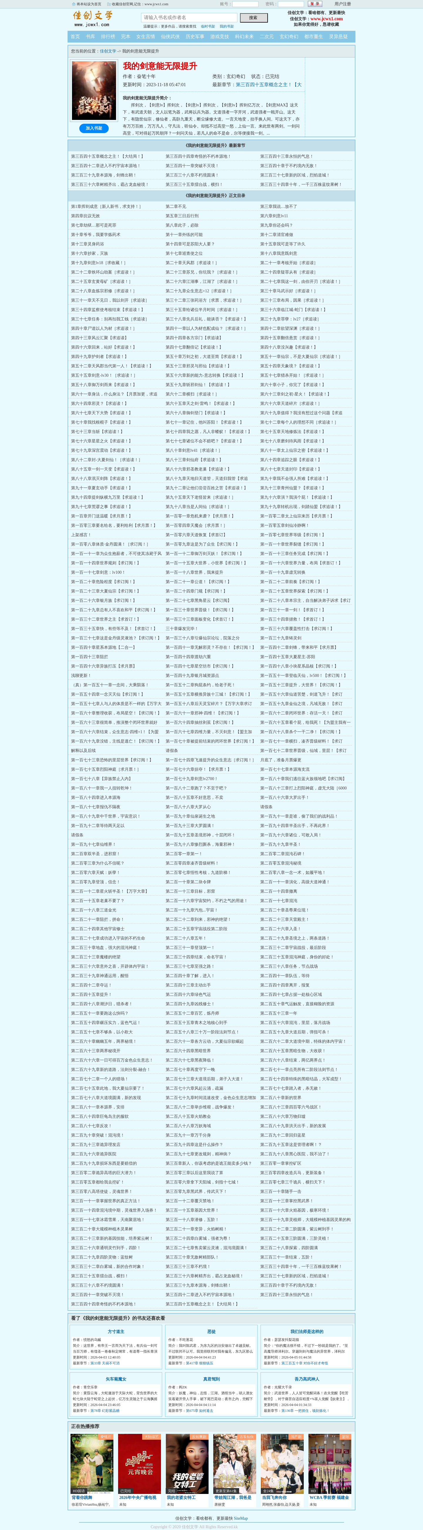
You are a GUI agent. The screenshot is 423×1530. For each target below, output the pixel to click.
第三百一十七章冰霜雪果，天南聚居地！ (108, 1219)
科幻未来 (244, 36)
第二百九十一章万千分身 (188, 1135)
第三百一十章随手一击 (280, 1191)
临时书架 (208, 26)
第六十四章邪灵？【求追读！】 (100, 403)
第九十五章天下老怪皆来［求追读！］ (201, 497)
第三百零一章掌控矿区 (280, 1163)
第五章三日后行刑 (182, 216)
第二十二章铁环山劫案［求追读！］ (104, 272)
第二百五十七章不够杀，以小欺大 (102, 1032)
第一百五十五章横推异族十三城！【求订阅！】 (209, 694)
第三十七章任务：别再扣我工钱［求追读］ (110, 319)
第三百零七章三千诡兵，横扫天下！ (293, 1182)
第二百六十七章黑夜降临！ (190, 1060)
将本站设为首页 (89, 4)
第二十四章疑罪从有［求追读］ (289, 272)
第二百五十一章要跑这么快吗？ (100, 1013)
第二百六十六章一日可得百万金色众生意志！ (112, 1060)
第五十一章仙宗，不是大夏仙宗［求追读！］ (301, 356)
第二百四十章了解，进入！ (190, 976)
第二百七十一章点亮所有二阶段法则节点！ (299, 1069)
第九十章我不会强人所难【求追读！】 (295, 478)
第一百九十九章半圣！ (280, 844)
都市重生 (313, 36)
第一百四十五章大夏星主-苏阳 (287, 657)
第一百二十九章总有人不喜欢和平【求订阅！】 (114, 610)
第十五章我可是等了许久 (283, 244)
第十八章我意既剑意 (278, 253)
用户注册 (343, 4)
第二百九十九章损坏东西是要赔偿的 (104, 1163)
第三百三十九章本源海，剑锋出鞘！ (104, 175)
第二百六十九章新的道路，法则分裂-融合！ (111, 1069)
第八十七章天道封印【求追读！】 (291, 469)
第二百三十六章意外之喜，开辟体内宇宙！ (110, 966)
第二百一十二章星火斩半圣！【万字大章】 (110, 891)
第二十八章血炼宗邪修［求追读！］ (104, 291)
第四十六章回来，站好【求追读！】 (104, 347)
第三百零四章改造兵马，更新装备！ (293, 1173)
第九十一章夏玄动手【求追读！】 (102, 488)
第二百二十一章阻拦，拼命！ (98, 919)
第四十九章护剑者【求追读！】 (100, 356)
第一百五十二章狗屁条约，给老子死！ (201, 685)
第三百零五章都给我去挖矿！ (98, 1182)
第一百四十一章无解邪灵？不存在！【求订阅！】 (211, 647)
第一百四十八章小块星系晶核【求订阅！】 (299, 666)
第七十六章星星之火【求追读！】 (102, 441)
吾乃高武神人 (307, 1379)
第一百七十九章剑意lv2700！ (192, 779)
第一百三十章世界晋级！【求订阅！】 (201, 610)
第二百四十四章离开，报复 (285, 985)
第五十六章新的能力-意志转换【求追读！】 (205, 375)
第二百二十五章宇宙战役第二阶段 (196, 929)
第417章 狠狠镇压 (199, 1363)
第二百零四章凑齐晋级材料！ (192, 863)
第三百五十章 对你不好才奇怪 (304, 1363)
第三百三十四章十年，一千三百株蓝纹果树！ (301, 184)
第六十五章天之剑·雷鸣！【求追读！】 (201, 403)
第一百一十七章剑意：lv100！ (98, 572)
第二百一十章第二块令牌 (188, 882)
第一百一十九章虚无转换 (283, 572)
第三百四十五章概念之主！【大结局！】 (108, 156)
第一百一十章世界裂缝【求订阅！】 (293, 544)
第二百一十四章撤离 (278, 891)
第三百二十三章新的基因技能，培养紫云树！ (112, 1238)
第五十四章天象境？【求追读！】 (291, 366)
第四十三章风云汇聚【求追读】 (100, 338)
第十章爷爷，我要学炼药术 (95, 234)
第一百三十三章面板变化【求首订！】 (201, 619)
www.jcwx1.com (326, 18)
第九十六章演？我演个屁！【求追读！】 (297, 497)
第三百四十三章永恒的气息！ (287, 156)
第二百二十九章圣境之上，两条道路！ (295, 938)
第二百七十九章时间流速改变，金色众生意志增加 (211, 1098)
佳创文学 (100, 19)
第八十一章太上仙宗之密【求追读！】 (295, 450)
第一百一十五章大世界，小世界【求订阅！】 (207, 563)
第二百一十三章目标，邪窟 (190, 891)
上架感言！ (81, 535)
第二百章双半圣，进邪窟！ (95, 854)
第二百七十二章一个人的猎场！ (100, 1079)
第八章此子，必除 (182, 225)
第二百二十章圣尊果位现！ (285, 910)
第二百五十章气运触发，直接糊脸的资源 (297, 1004)
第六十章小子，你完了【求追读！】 (293, 385)
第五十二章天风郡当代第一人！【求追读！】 (112, 366)
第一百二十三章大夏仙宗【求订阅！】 (106, 591)
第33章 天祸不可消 (105, 1363)
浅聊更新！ (81, 675)
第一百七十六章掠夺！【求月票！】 (198, 769)
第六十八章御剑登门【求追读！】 (196, 413)
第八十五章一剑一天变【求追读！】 (104, 469)
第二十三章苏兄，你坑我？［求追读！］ (203, 272)
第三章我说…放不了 (278, 206)
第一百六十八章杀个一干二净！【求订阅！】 (301, 732)
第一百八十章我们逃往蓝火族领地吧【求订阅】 (303, 779)
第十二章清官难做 (276, 234)
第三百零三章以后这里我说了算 (194, 1173)
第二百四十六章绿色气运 (188, 994)
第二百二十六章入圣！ (280, 929)
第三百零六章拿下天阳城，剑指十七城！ (203, 1182)
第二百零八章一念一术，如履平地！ (293, 872)
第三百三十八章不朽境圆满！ (192, 175)
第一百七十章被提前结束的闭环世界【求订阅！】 (211, 741)
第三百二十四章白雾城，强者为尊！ (198, 1238)
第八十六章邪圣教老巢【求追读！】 (198, 469)
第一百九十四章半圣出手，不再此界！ (295, 825)
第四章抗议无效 (85, 216)
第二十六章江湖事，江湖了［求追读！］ (203, 281)
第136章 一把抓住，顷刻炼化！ (305, 1411)
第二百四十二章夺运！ (91, 985)
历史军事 (195, 36)
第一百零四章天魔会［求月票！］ (196, 525)
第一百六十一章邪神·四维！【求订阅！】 (203, 713)
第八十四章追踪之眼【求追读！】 (291, 460)
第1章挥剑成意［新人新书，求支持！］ (107, 206)
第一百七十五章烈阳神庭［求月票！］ (106, 769)
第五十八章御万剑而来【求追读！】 (104, 385)
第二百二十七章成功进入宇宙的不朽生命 (108, 938)
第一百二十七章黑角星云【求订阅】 (198, 600)
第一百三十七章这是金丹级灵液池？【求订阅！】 (116, 638)
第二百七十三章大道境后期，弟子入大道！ (205, 1079)
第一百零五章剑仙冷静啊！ (285, 525)
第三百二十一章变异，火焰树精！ (196, 1229)
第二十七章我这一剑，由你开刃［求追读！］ (301, 281)
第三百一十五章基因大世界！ (192, 1210)
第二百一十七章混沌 (278, 901)
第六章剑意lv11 (274, 216)
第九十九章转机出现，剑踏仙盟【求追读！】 (301, 507)
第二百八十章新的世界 (280, 1098)
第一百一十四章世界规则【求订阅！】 (106, 563)
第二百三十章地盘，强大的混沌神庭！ (106, 947)
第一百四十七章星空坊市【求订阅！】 (201, 666)
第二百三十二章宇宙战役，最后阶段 (293, 947)
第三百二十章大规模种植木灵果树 (102, 1229)
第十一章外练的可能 (184, 234)
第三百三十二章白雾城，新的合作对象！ (108, 1266)
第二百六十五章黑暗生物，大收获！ (293, 1051)
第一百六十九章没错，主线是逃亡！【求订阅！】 (116, 741)
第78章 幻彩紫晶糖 (105, 1411)
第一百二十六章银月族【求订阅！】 (104, 600)
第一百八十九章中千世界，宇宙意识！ (106, 816)
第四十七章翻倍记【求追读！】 (194, 347)
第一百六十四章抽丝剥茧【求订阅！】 (201, 722)
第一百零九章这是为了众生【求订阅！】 (203, 544)
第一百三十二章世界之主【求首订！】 (106, 619)
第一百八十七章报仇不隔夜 (95, 807)
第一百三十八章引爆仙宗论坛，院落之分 (203, 638)
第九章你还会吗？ (276, 225)
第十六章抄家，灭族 (89, 253)
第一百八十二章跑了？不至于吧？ (196, 788)
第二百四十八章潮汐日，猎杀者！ (102, 1004)
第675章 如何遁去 (199, 1411)
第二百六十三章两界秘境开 (95, 1051)
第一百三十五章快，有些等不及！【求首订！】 (114, 628)
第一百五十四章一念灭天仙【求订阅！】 (108, 694)
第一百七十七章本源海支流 (285, 769)
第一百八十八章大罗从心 (188, 807)
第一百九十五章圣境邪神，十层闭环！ (201, 835)
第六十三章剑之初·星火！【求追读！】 (295, 394)
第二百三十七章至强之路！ (190, 966)
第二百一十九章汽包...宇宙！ (192, 910)
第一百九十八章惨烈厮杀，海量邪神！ (201, 844)
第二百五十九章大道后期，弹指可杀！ (295, 1032)
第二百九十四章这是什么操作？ (194, 1144)
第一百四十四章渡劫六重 (188, 657)
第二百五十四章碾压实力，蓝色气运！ (106, 1022)
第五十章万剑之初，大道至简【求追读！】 (205, 356)
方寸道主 (116, 1331)
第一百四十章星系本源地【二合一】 (104, 647)
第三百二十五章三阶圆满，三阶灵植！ (295, 1238)
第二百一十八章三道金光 (93, 910)
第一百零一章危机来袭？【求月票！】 (201, 516)
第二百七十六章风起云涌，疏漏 (194, 1088)
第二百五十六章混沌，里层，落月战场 (295, 1022)
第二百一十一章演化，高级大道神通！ (295, 882)
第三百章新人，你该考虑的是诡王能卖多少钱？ (209, 1163)
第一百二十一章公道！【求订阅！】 (198, 582)
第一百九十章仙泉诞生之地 (190, 816)
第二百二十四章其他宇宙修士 (98, 929)
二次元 (267, 36)
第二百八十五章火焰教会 (188, 1116)
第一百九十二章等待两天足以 (98, 825)
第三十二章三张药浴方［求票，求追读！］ (205, 300)
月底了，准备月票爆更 (280, 760)
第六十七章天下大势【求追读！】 (102, 413)
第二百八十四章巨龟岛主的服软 (100, 1116)
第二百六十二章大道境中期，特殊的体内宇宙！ (303, 1041)
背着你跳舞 (82, 1497)
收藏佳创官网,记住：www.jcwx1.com (140, 4)
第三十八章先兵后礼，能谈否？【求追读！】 (207, 319)
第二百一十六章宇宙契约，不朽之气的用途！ (207, 901)
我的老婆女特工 (181, 1497)
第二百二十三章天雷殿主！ (285, 919)
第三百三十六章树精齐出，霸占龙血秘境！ (110, 184)
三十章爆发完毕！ (182, 628)
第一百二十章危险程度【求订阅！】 (104, 582)
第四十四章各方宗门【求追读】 (194, 338)
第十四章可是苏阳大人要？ (190, 244)
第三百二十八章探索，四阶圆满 (289, 1248)
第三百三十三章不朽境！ (188, 1266)
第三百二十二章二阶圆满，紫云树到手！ (297, 1229)
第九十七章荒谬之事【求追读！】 (102, 507)
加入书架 (94, 128)
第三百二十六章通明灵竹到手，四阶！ (106, 1248)
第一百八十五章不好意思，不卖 (194, 797)
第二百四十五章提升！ (91, 994)
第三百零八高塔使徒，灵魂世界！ (102, 1191)
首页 (75, 36)
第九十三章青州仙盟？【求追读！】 (293, 488)
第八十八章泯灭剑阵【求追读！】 (102, 478)
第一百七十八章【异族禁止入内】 (102, 779)
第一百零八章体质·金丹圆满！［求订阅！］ (110, 544)
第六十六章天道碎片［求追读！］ (291, 403)
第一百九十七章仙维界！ (93, 844)
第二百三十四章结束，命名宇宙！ (196, 957)
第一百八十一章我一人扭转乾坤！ (102, 788)
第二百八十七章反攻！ (91, 1126)
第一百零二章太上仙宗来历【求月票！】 (297, 516)
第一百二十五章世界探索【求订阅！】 (295, 591)
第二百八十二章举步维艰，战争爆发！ (201, 1107)
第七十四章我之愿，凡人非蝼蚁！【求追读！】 (209, 431)
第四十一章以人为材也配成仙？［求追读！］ (207, 328)
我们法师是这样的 (307, 1331)
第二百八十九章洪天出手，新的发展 (293, 1126)
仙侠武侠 (170, 36)
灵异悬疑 (338, 36)
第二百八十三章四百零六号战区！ (291, 1107)
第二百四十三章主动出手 (188, 985)
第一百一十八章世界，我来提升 (194, 572)
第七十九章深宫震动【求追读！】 (102, 450)
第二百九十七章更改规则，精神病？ (198, 1154)
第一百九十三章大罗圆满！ (190, 825)
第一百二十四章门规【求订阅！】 (196, 591)
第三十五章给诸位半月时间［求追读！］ (203, 310)
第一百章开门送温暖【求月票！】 (102, 516)
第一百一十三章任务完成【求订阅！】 (295, 553)
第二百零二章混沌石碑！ (283, 854)
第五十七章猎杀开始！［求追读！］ (293, 375)
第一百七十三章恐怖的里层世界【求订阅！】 (112, 760)
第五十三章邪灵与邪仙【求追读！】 (198, 366)
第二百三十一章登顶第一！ (190, 947)
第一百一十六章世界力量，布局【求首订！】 (301, 563)
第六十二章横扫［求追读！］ (192, 394)
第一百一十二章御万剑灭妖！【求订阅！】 (205, 553)
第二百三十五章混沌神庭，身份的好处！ (297, 957)
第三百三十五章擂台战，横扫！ (194, 184)
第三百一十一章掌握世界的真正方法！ (106, 1201)
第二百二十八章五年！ (186, 938)
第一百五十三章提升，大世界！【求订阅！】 (301, 685)
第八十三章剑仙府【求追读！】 (194, 460)
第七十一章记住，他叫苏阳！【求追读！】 (205, 422)
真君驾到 (211, 1379)
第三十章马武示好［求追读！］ (289, 291)
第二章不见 (176, 206)
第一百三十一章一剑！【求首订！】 (293, 610)
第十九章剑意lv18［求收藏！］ (99, 263)
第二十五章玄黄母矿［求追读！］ (102, 281)
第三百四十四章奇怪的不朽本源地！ (198, 156)
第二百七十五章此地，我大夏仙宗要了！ (108, 1088)
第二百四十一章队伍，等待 (285, 976)
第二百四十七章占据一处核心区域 (291, 994)
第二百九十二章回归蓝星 (283, 1135)
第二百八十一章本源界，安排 (98, 1107)
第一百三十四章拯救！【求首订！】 (293, 619)
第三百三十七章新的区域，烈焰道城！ (295, 175)
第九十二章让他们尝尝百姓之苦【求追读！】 (207, 488)
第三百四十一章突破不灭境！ (192, 166)
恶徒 (211, 1331)
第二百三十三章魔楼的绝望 (95, 957)
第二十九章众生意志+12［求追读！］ (200, 291)
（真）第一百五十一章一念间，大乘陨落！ (110, 685)
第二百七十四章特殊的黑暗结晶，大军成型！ (301, 1079)
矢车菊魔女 (116, 1379)
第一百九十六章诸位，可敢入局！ (291, 835)
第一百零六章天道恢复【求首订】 (196, 535)
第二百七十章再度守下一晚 (190, 1069)
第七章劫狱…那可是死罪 (93, 225)
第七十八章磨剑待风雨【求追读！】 (293, 441)
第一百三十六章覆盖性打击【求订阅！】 (297, 628)
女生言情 (145, 36)
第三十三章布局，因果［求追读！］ (293, 300)
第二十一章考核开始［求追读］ (289, 263)
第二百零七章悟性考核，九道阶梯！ (198, 872)
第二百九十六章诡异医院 (93, 1154)
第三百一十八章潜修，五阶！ (192, 1219)
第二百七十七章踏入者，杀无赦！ (291, 1088)
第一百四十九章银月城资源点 (192, 675)
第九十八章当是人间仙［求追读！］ (198, 507)
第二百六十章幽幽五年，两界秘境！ (104, 1041)
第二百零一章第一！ (184, 854)
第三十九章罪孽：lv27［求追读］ (290, 319)
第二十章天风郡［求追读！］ (192, 263)
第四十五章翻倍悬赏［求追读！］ (291, 338)
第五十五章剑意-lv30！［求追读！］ (104, 375)
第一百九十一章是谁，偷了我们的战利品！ (299, 816)
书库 (90, 36)
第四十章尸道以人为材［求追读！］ (104, 328)
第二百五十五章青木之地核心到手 (196, 1022)
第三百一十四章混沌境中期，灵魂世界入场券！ (114, 1210)
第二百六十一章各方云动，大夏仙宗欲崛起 (205, 1041)
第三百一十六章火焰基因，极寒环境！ (295, 1210)
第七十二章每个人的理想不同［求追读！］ (299, 422)
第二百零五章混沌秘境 (280, 863)
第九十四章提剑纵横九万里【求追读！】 (108, 497)
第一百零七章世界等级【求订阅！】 (293, 535)
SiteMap (241, 1518)
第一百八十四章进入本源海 (95, 797)
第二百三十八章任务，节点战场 (289, 966)
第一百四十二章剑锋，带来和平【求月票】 (299, 647)
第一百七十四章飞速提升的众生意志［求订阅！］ (211, 760)
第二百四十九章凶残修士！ (190, 1004)
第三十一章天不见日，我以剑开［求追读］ (110, 300)
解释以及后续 (83, 750)
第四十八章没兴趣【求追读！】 (289, 347)
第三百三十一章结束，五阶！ (287, 1257)
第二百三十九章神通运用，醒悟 (100, 976)
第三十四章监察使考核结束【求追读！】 (108, 310)
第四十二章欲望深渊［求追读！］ (291, 328)
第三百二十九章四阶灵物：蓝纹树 (102, 1257)
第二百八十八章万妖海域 (188, 1126)
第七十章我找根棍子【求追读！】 (102, 422)
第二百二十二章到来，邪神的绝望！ (198, 919)
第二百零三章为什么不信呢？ (98, 863)
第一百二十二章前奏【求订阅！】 (291, 582)
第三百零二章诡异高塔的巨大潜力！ (104, 1173)
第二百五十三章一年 (278, 1013)
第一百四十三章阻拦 (89, 657)
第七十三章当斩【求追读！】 (98, 431)
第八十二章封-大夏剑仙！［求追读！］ (106, 460)
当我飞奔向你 (274, 1497)
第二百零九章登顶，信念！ (95, 882)
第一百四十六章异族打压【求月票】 (104, 666)
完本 (125, 36)
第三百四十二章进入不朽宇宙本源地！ (106, 166)
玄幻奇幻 (289, 36)
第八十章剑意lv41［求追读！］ (194, 450)
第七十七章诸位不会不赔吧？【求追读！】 (205, 441)
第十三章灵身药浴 (87, 244)
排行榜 (108, 36)
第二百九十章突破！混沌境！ (98, 1135)
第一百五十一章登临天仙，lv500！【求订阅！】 (304, 675)
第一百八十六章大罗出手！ (285, 797)
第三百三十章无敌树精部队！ (192, 1257)
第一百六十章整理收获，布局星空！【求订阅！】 (116, 713)
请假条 (172, 750)
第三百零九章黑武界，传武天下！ (196, 1191)
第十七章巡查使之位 (184, 253)
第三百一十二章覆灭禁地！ (190, 1201)
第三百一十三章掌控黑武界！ (287, 1201)
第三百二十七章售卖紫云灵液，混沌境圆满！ (207, 1248)
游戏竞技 (219, 36)
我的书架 (227, 26)
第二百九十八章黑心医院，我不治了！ (295, 1154)
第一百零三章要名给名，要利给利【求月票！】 (114, 525)
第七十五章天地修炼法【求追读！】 (293, 431)
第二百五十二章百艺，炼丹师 (192, 1013)
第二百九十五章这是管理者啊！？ (291, 1144)
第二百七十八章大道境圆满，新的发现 (106, 1098)
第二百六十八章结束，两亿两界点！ (293, 1060)
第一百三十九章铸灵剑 (280, 638)
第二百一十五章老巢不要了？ (98, 901)
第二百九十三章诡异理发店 (95, 1144)
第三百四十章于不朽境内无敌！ (289, 166)
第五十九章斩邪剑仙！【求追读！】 (198, 385)
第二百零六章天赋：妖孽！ (95, 872)
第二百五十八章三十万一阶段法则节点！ (203, 1032)
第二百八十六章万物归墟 (283, 1116)
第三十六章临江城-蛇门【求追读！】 (294, 310)
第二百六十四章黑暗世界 (188, 1051)
